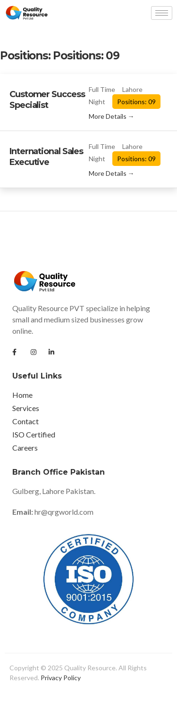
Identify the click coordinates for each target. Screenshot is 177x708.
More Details (112, 116)
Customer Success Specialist (46, 99)
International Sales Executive (46, 156)
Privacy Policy (61, 678)
